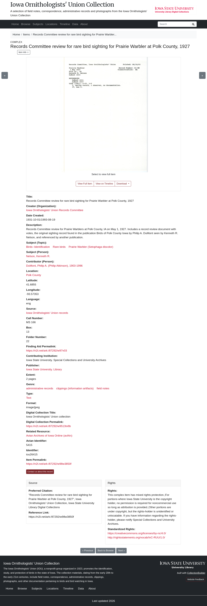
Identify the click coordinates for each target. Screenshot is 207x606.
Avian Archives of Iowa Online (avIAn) (49, 435)
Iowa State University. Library (44, 369)
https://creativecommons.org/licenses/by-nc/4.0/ (137, 533)
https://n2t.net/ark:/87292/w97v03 (46, 350)
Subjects (38, 24)
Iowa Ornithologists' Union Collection (62, 4)
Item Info (24, 52)
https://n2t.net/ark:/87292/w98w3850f (48, 463)
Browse (25, 24)
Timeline (65, 24)
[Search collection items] (174, 24)
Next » (121, 550)
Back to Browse (106, 550)
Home (15, 24)
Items (26, 34)
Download (122, 183)
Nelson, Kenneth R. (38, 256)
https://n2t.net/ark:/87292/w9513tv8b (48, 426)
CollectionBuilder (196, 573)
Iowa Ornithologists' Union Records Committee (54, 210)
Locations (51, 24)
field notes (103, 388)
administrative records (39, 388)
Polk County (33, 275)
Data (75, 24)
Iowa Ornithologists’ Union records (47, 312)
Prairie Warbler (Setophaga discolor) (91, 246)
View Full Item (85, 183)
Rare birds (59, 246)
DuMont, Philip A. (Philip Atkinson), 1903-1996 (54, 265)
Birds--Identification (38, 246)
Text (28, 397)
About (84, 24)
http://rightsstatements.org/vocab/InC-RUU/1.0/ (136, 537)
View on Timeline (104, 183)
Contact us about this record (40, 471)
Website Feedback (195, 579)
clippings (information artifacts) (75, 388)
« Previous (87, 550)
